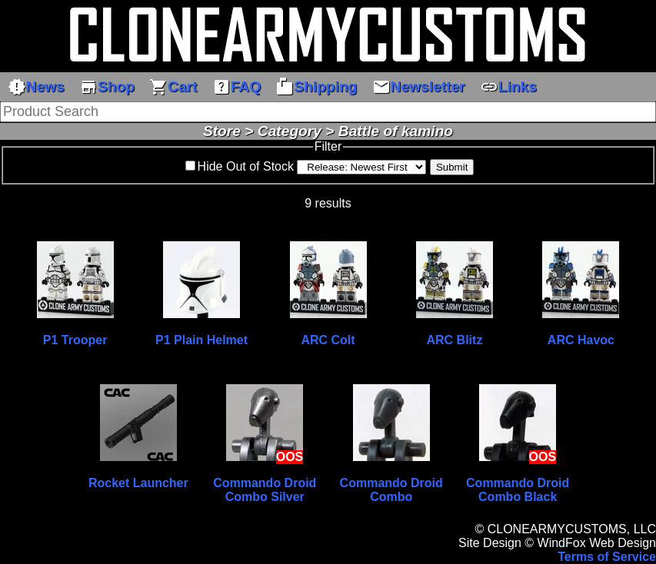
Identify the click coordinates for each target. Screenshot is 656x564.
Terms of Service (607, 556)
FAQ (236, 87)
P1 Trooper (75, 340)
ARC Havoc (581, 340)
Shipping (316, 87)
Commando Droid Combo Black (517, 489)
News (36, 87)
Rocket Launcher (138, 482)
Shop (107, 87)
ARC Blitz (455, 340)
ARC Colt (328, 340)
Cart (173, 87)
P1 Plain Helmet (201, 340)
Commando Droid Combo (391, 489)
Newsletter (418, 87)
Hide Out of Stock (246, 166)
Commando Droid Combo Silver (264, 489)
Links (508, 87)
